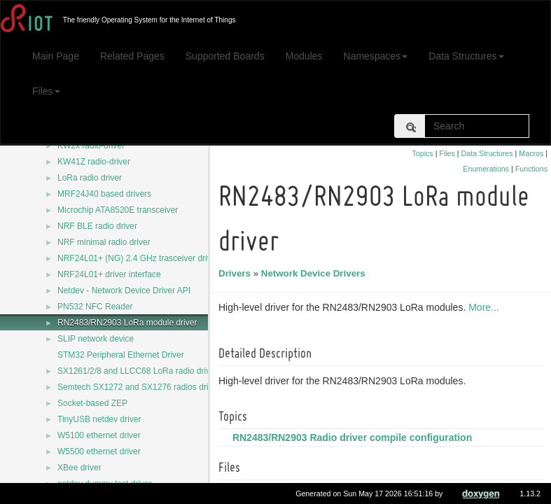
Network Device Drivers (315, 273)
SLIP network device (95, 339)
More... (485, 307)
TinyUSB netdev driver (99, 419)
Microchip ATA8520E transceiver (117, 210)
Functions (531, 168)
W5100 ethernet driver (99, 435)
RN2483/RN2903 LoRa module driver (127, 323)
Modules (304, 56)
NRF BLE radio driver (97, 226)
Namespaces (376, 56)
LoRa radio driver (89, 178)
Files (46, 91)
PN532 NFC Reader (94, 307)
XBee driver (79, 467)
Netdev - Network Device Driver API (123, 290)
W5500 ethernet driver (99, 451)
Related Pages (132, 56)
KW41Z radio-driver (93, 162)
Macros (531, 153)
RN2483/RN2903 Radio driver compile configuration (354, 437)
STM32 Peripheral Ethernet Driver (120, 355)
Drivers (237, 273)
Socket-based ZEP (92, 403)
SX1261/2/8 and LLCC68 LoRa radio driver (137, 371)
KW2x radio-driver (91, 145)
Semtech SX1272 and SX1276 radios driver (138, 387)
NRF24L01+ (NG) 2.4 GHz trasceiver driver (137, 258)
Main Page (55, 56)
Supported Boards (225, 56)
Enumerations (486, 168)
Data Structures (465, 56)
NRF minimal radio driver (104, 242)
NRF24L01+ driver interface (109, 274)
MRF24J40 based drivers (104, 194)
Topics (422, 153)
